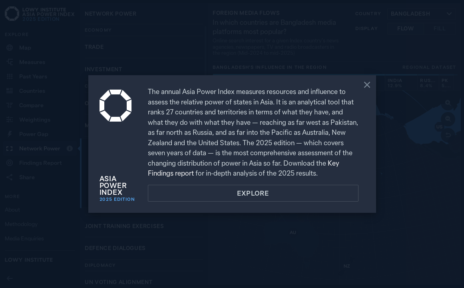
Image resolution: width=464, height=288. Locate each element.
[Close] (367, 85)
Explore (253, 193)
